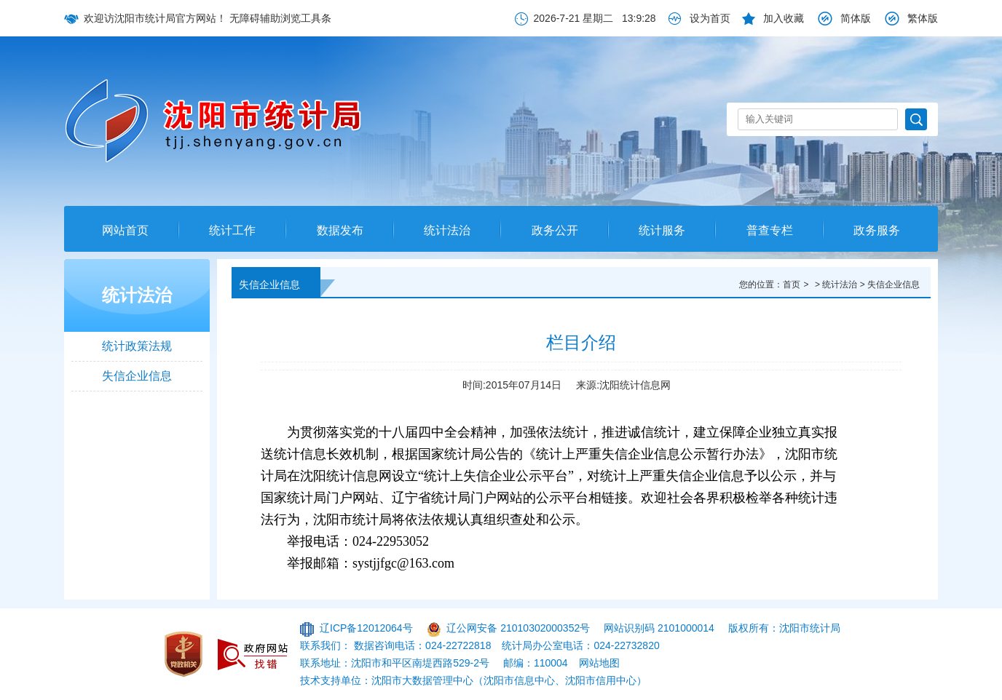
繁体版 (922, 18)
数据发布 (340, 230)
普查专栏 (769, 230)
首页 (791, 284)
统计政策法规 (137, 346)
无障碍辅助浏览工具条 (280, 18)
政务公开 (555, 230)
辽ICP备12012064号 (366, 628)
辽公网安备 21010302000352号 (518, 628)
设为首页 (710, 18)
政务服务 (876, 230)
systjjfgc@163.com (403, 563)
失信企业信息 (137, 376)
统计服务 (662, 230)
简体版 (855, 18)
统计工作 (232, 230)
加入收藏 (783, 18)
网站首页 (125, 230)
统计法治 (447, 230)
